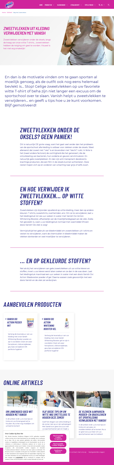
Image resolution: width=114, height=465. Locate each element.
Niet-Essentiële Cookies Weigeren (58, 444)
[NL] (101, 5)
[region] (36, 446)
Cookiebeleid (19, 457)
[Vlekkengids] (61, 5)
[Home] (41, 5)
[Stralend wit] (75, 5)
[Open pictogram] (109, 5)
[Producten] (48, 5)
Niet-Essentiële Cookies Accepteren (58, 437)
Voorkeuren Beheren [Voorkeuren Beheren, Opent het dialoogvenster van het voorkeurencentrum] (58, 451)
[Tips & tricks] (89, 5)
